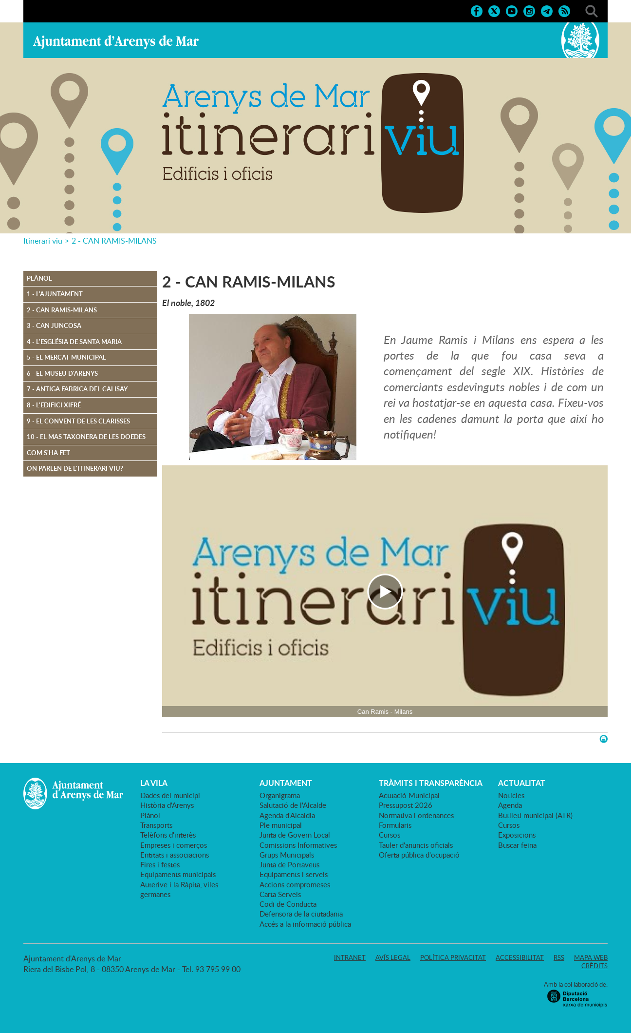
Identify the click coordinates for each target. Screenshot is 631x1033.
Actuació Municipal (409, 795)
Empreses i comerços (173, 845)
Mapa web (591, 957)
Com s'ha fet (48, 452)
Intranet (350, 957)
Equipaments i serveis (294, 874)
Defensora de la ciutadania (301, 913)
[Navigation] (385, 591)
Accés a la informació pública (305, 924)
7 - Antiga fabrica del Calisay (77, 388)
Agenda (510, 805)
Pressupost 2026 (405, 805)
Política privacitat (453, 957)
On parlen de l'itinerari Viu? (75, 468)
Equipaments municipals (178, 874)
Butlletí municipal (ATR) (535, 815)
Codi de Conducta (288, 904)
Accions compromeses (295, 884)
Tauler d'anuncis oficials (416, 845)
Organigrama (280, 795)
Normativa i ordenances (416, 815)
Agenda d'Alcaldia (287, 815)
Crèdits (594, 965)
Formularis (395, 825)
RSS (559, 957)
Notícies (511, 795)
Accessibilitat (520, 957)
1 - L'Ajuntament (55, 293)
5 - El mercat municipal (66, 357)
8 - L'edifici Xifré (54, 405)
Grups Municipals (287, 855)
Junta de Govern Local (295, 835)
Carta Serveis (280, 894)
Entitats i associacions (174, 855)
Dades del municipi (170, 795)
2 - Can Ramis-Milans (62, 310)
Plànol (39, 278)
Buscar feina (517, 845)
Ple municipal (281, 825)
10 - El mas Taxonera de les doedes (86, 436)
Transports (156, 825)
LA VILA (153, 783)
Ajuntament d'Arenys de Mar (116, 42)
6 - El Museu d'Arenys (62, 373)
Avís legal (392, 957)
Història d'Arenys (167, 805)
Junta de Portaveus (289, 864)
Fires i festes (160, 864)
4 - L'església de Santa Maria (74, 341)
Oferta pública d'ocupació (419, 855)
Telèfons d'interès (168, 835)
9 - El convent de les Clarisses (78, 421)
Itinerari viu (42, 240)
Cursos (389, 835)
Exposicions (517, 835)
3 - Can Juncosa (54, 325)
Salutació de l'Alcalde (293, 805)
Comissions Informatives (298, 845)
